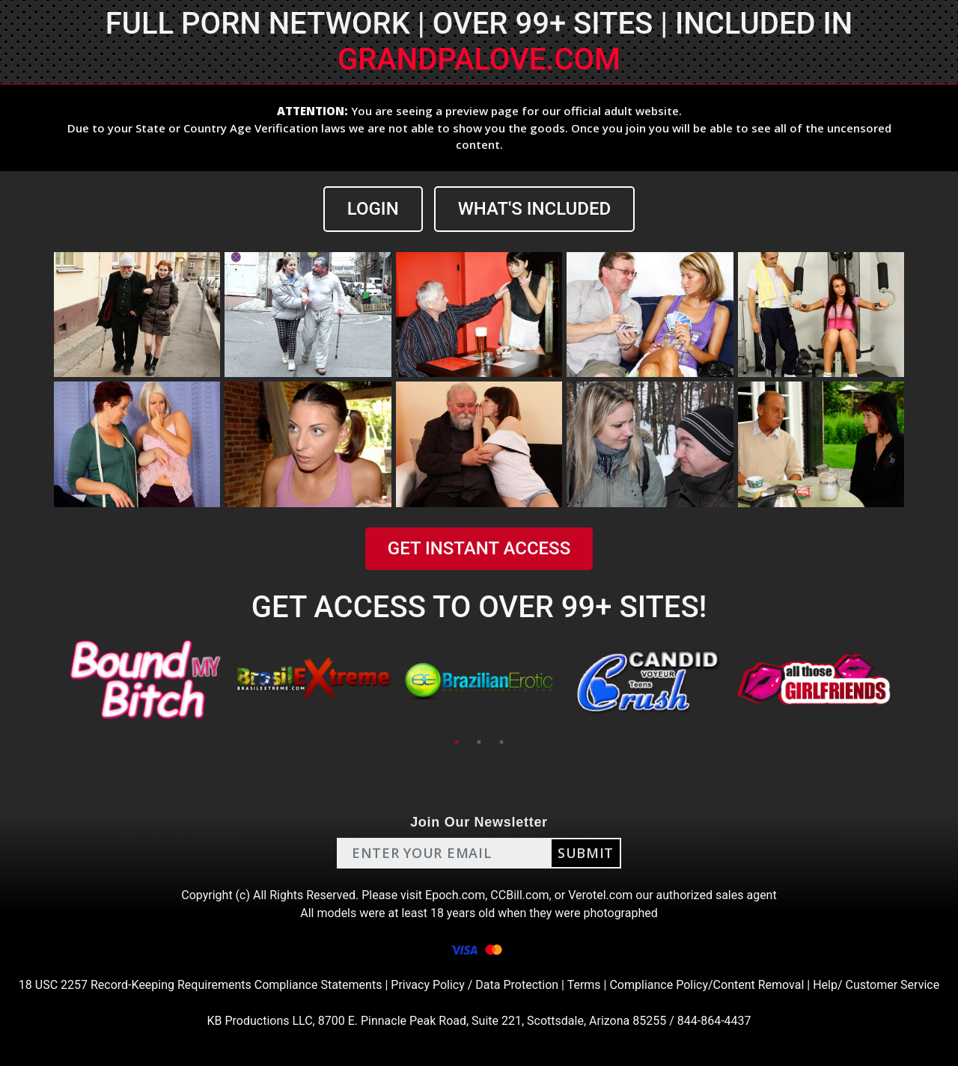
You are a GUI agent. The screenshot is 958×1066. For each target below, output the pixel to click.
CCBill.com (519, 895)
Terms (584, 985)
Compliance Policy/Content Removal (706, 985)
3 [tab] (501, 742)
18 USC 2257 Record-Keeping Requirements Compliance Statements (200, 985)
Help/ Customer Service (876, 985)
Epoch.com (455, 895)
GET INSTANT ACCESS (479, 548)
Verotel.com (600, 895)
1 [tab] (456, 742)
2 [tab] (479, 742)
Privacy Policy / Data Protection (474, 985)
